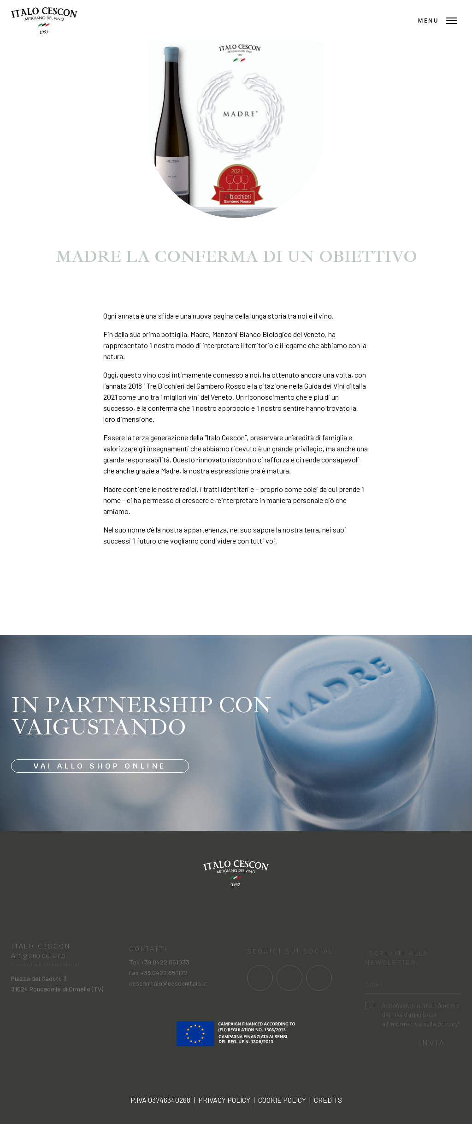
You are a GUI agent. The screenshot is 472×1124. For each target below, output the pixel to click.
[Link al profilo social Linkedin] (319, 983)
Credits (328, 1099)
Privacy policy (224, 1099)
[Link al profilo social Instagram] (289, 983)
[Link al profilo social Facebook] (260, 983)
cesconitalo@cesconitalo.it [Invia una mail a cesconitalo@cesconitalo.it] (167, 989)
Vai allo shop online (100, 766)
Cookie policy (282, 1099)
